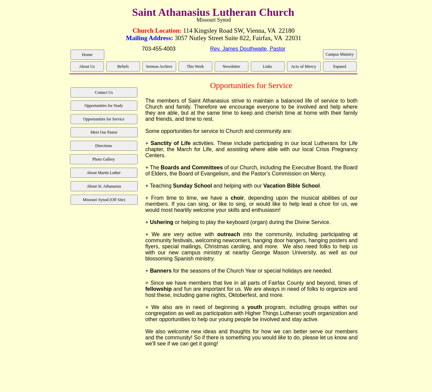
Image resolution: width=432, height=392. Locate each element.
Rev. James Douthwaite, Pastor (247, 49)
